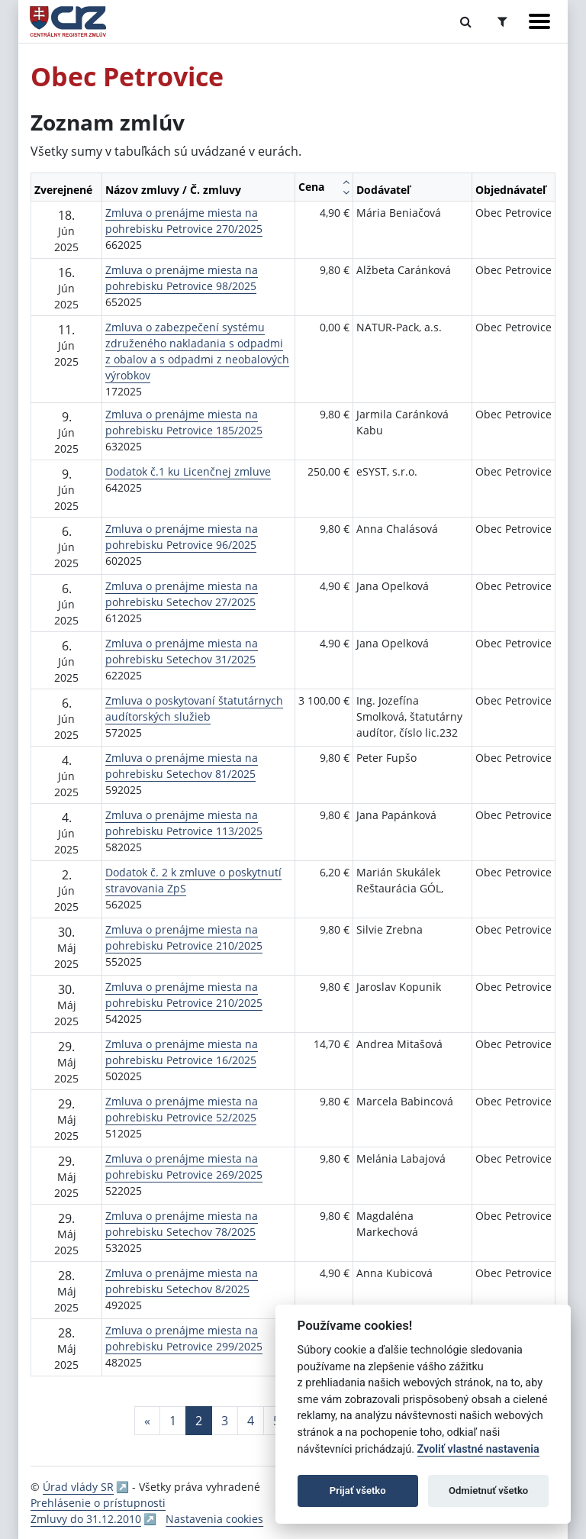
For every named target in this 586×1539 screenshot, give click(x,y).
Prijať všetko (358, 1490)
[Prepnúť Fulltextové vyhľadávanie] (465, 21)
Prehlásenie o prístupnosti (98, 1502)
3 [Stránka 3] (224, 1420)
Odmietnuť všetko (488, 1490)
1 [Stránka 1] (172, 1420)
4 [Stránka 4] (250, 1420)
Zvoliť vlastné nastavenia (478, 1449)
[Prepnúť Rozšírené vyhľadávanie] (502, 21)
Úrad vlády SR (78, 1486)
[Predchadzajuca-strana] (147, 1420)
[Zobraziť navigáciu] (539, 21)
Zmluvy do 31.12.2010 (86, 1519)
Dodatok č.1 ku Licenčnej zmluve (188, 471)
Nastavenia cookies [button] (214, 1519)
